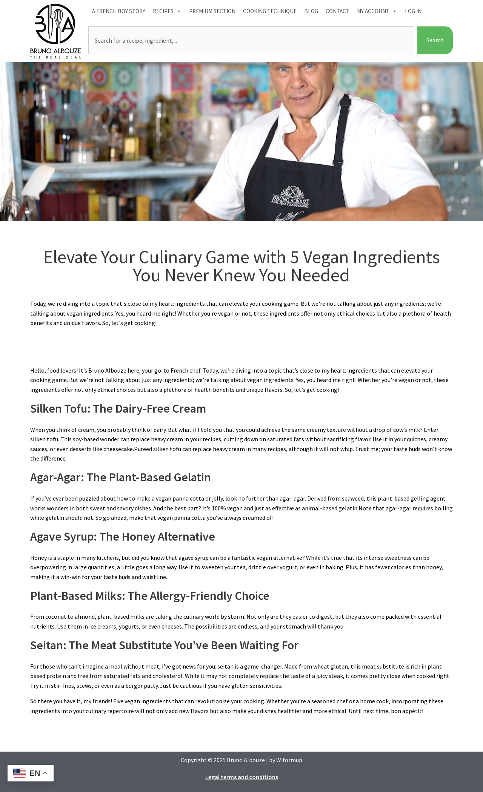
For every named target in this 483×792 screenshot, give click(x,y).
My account (377, 11)
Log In (413, 11)
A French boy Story (118, 11)
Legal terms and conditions (241, 777)
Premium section (212, 11)
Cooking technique (270, 11)
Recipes (167, 11)
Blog (311, 11)
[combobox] (251, 40)
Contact (337, 11)
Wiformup (289, 760)
